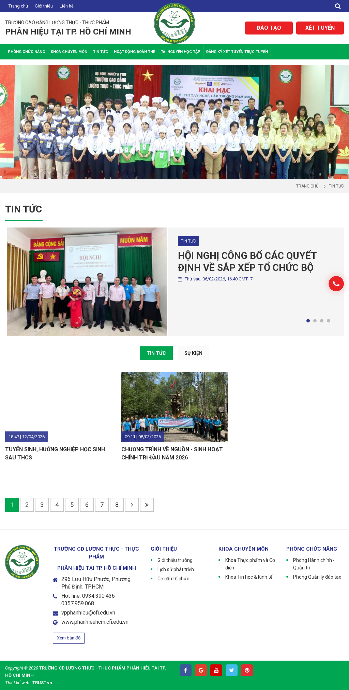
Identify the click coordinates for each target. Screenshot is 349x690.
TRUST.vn (42, 682)
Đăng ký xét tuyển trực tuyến (237, 52)
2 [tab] (315, 320)
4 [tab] (328, 320)
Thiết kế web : (18, 682)
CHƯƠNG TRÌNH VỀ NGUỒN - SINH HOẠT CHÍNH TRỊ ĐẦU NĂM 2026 (172, 453)
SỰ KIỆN (193, 353)
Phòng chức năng (26, 52)
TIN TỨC (156, 353)
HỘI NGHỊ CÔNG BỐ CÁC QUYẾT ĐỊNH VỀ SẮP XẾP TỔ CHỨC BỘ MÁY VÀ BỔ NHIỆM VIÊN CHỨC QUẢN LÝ (247, 262)
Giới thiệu (44, 6)
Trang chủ (18, 6)
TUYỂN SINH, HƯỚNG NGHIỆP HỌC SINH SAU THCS (55, 453)
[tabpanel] (174, 281)
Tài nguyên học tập (180, 52)
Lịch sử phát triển (175, 569)
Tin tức (100, 52)
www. (67, 622)
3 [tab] (321, 320)
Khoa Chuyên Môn (69, 52)
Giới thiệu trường (175, 560)
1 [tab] (308, 320)
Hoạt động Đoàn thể (134, 52)
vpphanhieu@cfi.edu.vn (88, 612)
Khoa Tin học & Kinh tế (248, 577)
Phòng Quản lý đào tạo (317, 577)
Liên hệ (67, 6)
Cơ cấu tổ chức (173, 578)
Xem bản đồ (68, 637)
